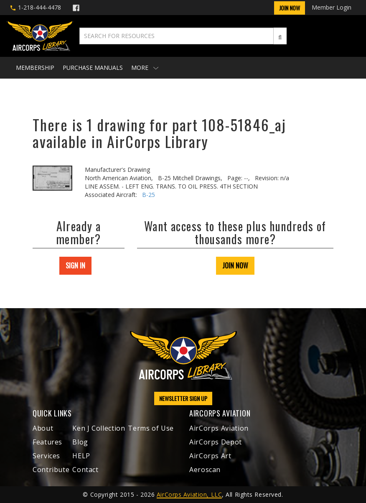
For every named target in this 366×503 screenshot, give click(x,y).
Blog (80, 442)
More (144, 67)
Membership (35, 67)
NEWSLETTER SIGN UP (183, 398)
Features (47, 442)
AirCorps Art (210, 455)
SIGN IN (75, 265)
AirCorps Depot (215, 442)
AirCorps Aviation (219, 428)
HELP (81, 455)
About (43, 428)
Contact (85, 469)
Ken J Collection (98, 428)
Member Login (331, 7)
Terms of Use (151, 428)
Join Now (289, 7)
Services (46, 455)
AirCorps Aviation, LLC (189, 494)
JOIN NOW (235, 265)
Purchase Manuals (93, 67)
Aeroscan (205, 469)
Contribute (51, 469)
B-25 (148, 195)
